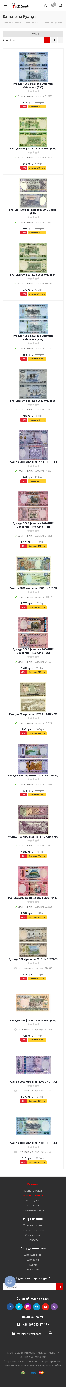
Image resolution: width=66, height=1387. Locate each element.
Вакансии (33, 1269)
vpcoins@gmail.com (29, 1333)
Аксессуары (33, 1200)
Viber (54, 1306)
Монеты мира (33, 1190)
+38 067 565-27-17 (35, 1324)
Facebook (10, 1306)
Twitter (19, 1306)
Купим (33, 1264)
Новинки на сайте (33, 1210)
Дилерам (33, 1259)
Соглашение (33, 1235)
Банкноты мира (33, 1195)
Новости (33, 1240)
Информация (33, 1219)
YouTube (45, 1306)
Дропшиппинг (33, 1254)
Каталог (33, 1184)
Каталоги (33, 1205)
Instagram (27, 1306)
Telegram (36, 1306)
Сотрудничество (33, 1248)
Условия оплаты (33, 1225)
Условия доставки (33, 1230)
